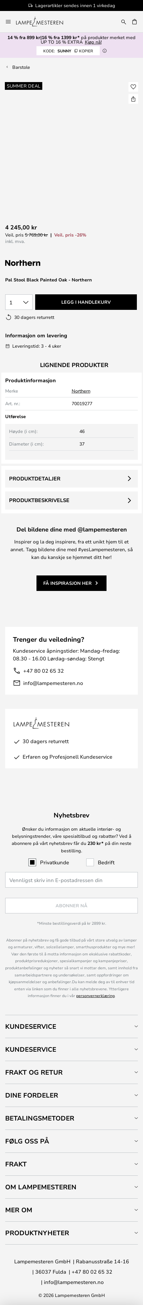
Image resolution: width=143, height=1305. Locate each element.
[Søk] (123, 21)
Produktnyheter (37, 1232)
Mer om (18, 1209)
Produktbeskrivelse (39, 500)
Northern (81, 391)
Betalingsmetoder (39, 1118)
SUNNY (68, 50)
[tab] (71, 1026)
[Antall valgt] (19, 302)
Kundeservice (30, 1026)
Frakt (16, 1164)
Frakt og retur (34, 1072)
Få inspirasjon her (67, 583)
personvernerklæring (95, 995)
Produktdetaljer (34, 478)
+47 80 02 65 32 (43, 670)
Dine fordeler (31, 1095)
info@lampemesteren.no (53, 682)
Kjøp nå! (93, 42)
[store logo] (43, 21)
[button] (133, 87)
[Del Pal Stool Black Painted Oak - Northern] (133, 99)
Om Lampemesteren (41, 1187)
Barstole (21, 67)
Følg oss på (27, 1141)
